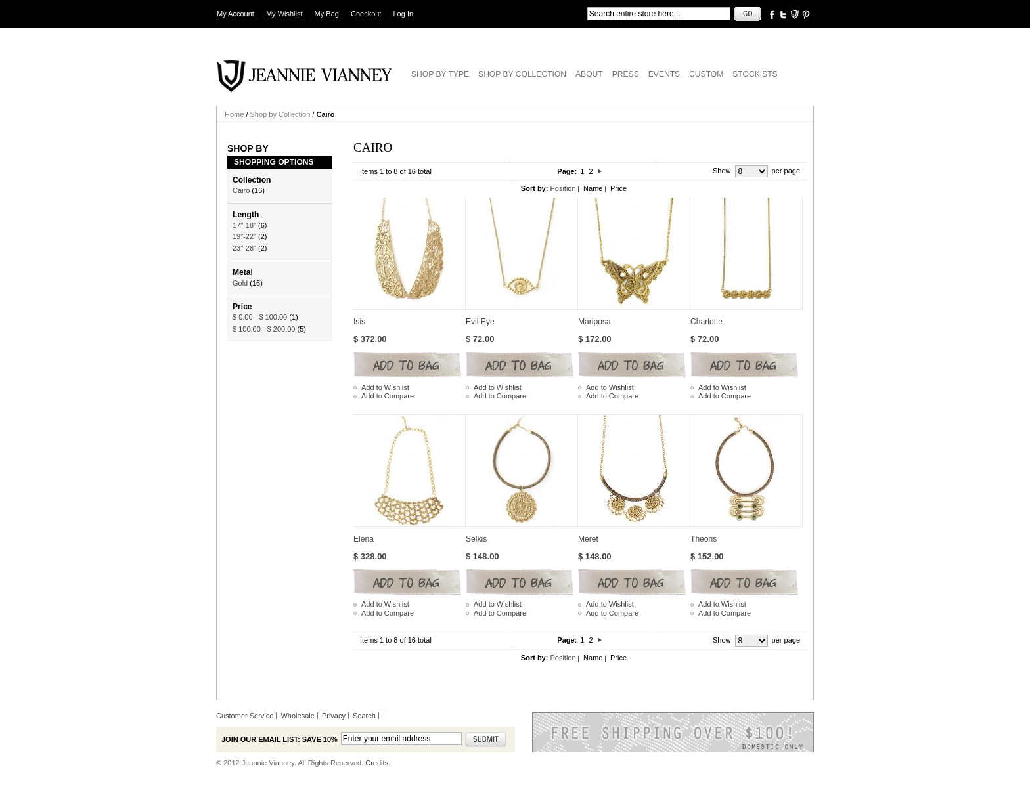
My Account (235, 14)
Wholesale (297, 716)
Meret (588, 539)
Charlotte (706, 321)
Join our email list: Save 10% (279, 739)
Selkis (476, 539)
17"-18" (244, 225)
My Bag (327, 14)
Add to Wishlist (385, 387)
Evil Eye (480, 321)
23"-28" (244, 248)
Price (618, 188)
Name (592, 188)
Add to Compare (387, 396)
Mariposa (594, 321)
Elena (363, 539)
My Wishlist (284, 14)
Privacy (334, 716)
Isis (359, 321)
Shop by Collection (280, 114)
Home (234, 114)
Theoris (703, 539)
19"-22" (244, 236)
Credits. (377, 763)
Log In (403, 14)
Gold (240, 283)
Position (562, 188)
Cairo (241, 190)
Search (364, 716)
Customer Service (244, 716)
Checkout (366, 14)
